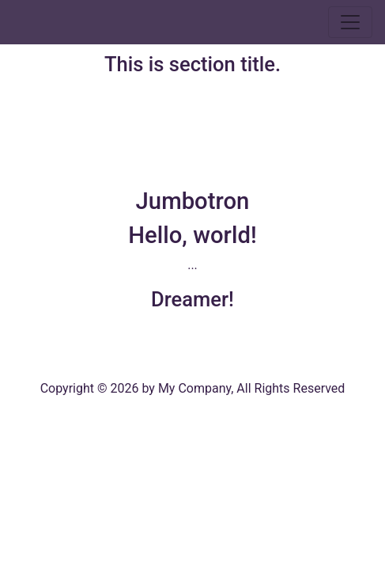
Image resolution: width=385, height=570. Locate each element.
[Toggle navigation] (350, 22)
